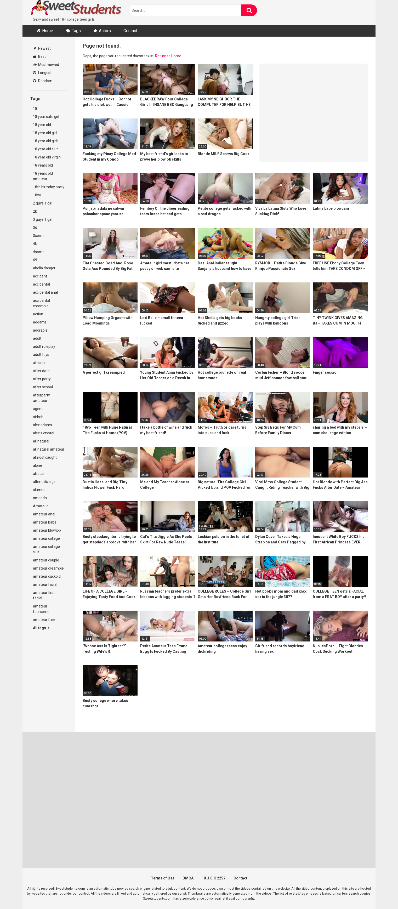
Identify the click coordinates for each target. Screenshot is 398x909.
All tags (41, 628)
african (39, 363)
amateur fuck (44, 620)
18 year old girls (46, 141)
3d (35, 227)
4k (35, 244)
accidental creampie (41, 303)
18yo (37, 195)
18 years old (43, 165)
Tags (76, 30)
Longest (42, 73)
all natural (41, 441)
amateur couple (46, 560)
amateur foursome (41, 609)
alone (37, 465)
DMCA (188, 878)
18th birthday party (48, 187)
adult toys (41, 355)
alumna (39, 490)
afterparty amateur (41, 398)
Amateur (40, 506)
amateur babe (44, 522)
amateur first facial (44, 595)
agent (38, 409)
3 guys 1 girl (42, 219)
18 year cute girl (46, 117)
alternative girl (44, 482)
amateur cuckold (47, 576)
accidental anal (45, 292)
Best (39, 56)
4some (38, 252)
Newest (42, 48)
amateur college (46, 538)
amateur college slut (46, 549)
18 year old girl (45, 133)
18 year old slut (45, 149)
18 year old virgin (47, 157)
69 (35, 260)
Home (47, 30)
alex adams (42, 425)
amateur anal (44, 514)
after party (42, 379)
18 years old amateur (43, 176)
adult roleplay (44, 346)
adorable (40, 330)
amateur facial (45, 584)
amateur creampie (48, 568)
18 (35, 108)
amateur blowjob (47, 530)
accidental (41, 284)
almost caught (45, 457)
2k (35, 211)
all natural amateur (48, 449)
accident (40, 276)
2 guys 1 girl (42, 203)
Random (42, 81)
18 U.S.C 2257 (213, 878)
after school (43, 387)
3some (38, 236)
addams (40, 322)
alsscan (39, 473)
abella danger (44, 268)
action (38, 314)
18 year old (42, 125)
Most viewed (46, 65)
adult (37, 338)
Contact (130, 30)
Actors (105, 30)
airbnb (38, 417)
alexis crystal (43, 433)
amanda (40, 498)
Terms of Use (162, 878)
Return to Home (168, 56)
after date (41, 371)
